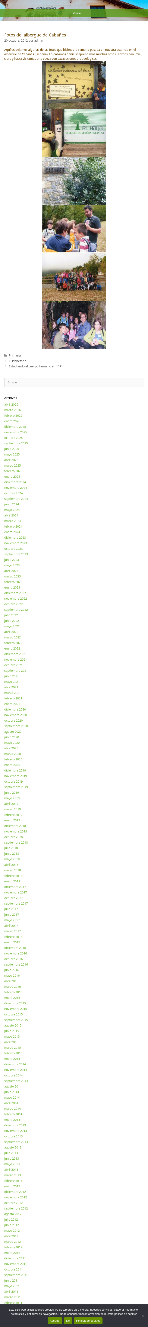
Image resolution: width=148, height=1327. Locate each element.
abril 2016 (11, 981)
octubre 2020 (13, 720)
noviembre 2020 (15, 715)
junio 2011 (11, 1280)
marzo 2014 (12, 1109)
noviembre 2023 (15, 543)
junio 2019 (11, 792)
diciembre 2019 (15, 770)
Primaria (15, 355)
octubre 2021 (13, 665)
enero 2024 (12, 532)
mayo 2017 (12, 920)
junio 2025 (11, 449)
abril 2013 (11, 1169)
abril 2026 (11, 404)
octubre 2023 (13, 549)
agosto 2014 (13, 1086)
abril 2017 (11, 926)
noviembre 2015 (15, 1009)
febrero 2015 (13, 1053)
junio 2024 (11, 504)
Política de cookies (88, 1320)
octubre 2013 (13, 1136)
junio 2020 (11, 737)
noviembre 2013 (15, 1131)
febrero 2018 (13, 876)
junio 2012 (11, 1225)
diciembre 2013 (15, 1125)
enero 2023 (12, 587)
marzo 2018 (12, 870)
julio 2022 (11, 615)
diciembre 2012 (15, 1192)
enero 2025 (12, 476)
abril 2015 (11, 1042)
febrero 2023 (13, 582)
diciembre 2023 (15, 537)
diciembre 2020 (15, 709)
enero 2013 (12, 1186)
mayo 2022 (12, 626)
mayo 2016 (12, 975)
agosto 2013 (13, 1147)
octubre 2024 (13, 493)
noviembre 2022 (15, 598)
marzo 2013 (12, 1175)
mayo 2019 (12, 798)
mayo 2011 (12, 1286)
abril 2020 (11, 748)
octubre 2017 (13, 898)
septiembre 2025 (16, 443)
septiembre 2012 (16, 1208)
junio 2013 (11, 1158)
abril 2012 (11, 1236)
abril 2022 (11, 632)
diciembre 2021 (15, 654)
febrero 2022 (13, 643)
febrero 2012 (13, 1247)
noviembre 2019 (15, 776)
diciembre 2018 (15, 826)
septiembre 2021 (16, 671)
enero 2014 (12, 1120)
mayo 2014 (12, 1097)
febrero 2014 (13, 1114)
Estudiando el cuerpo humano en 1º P (35, 366)
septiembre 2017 (16, 903)
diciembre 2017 (15, 887)
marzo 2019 (12, 809)
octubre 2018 (13, 837)
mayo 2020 (12, 743)
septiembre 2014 (16, 1081)
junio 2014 (11, 1092)
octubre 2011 (13, 1269)
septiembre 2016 (16, 964)
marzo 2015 (12, 1048)
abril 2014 (11, 1103)
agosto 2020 (13, 731)
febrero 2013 (13, 1181)
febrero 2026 (13, 415)
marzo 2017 (12, 931)
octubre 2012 (13, 1203)
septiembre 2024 (16, 499)
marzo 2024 (12, 521)
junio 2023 (11, 560)
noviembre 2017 (15, 892)
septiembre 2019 (16, 787)
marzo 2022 (12, 637)
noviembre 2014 (15, 1070)
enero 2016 (12, 998)
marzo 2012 (12, 1242)
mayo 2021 (12, 682)
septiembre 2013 (16, 1142)
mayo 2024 (12, 510)
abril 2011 (11, 1291)
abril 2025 (11, 460)
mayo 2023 (12, 565)
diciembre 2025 (15, 427)
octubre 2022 (13, 604)
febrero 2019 (13, 815)
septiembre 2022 (16, 610)
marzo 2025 (12, 465)
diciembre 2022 (15, 593)
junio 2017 (11, 914)
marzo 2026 (12, 410)
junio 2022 (11, 621)
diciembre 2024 (15, 482)
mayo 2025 (12, 454)
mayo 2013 (12, 1164)
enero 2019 (12, 820)
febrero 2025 (13, 471)
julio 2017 (11, 909)
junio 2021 (11, 676)
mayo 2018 (12, 859)
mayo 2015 (12, 1036)
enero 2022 (12, 648)
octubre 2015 (13, 1014)
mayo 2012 (12, 1230)
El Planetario (17, 361)
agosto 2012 (13, 1214)
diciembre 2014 (15, 1064)
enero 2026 (12, 421)
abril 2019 (11, 804)
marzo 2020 (12, 754)
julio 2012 (11, 1219)
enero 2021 (12, 704)
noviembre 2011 (15, 1264)
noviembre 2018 (15, 831)
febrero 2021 (13, 698)
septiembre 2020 (16, 726)
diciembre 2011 (15, 1258)
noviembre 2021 (15, 659)
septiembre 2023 (16, 554)
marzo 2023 (12, 576)
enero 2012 (12, 1253)
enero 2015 (12, 1059)
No (68, 1320)
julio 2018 (11, 848)
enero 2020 (12, 765)
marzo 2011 (12, 1297)
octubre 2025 (13, 438)
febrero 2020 (13, 759)
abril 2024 (11, 515)
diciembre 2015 (15, 1003)
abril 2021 (11, 687)
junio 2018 (11, 853)
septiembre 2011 (16, 1275)
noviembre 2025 (15, 432)
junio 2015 (11, 1031)
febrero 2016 (13, 992)
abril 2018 (11, 865)
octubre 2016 (13, 959)
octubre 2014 (13, 1075)
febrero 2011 (13, 1303)
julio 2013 (11, 1153)
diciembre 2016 (15, 948)
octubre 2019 (13, 781)
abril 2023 (11, 571)
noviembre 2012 (15, 1197)
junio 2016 (11, 970)
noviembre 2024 (15, 488)
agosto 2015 (13, 1025)
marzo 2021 (12, 693)
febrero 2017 (13, 937)
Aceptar (55, 1320)
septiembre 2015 (16, 1020)
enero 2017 (12, 942)
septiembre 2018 (16, 842)
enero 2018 (12, 881)
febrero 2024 (13, 526)
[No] (143, 1316)
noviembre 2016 (15, 953)
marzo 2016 (12, 987)
